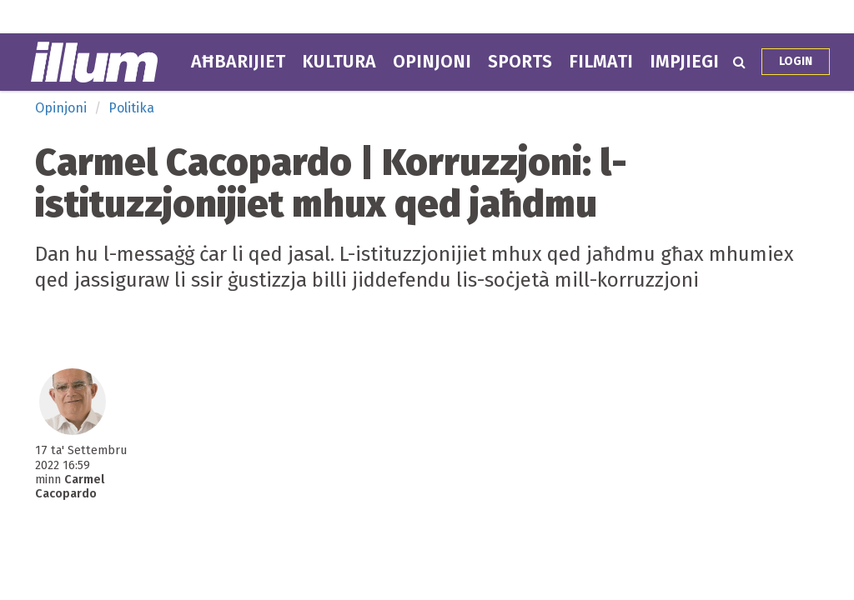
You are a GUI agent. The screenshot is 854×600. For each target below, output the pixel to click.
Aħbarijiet (238, 61)
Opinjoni (432, 61)
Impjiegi (684, 61)
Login (795, 61)
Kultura (339, 61)
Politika (131, 108)
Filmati (601, 61)
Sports (520, 61)
